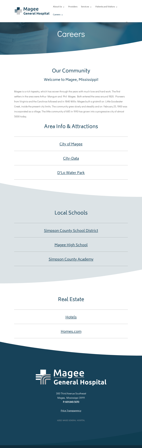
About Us (57, 7)
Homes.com (71, 332)
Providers (72, 7)
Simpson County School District (71, 231)
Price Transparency (71, 411)
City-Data (71, 159)
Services (85, 7)
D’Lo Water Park (71, 173)
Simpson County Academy (71, 260)
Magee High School (71, 245)
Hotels (71, 318)
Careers (56, 15)
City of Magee (71, 144)
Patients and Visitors (105, 7)
